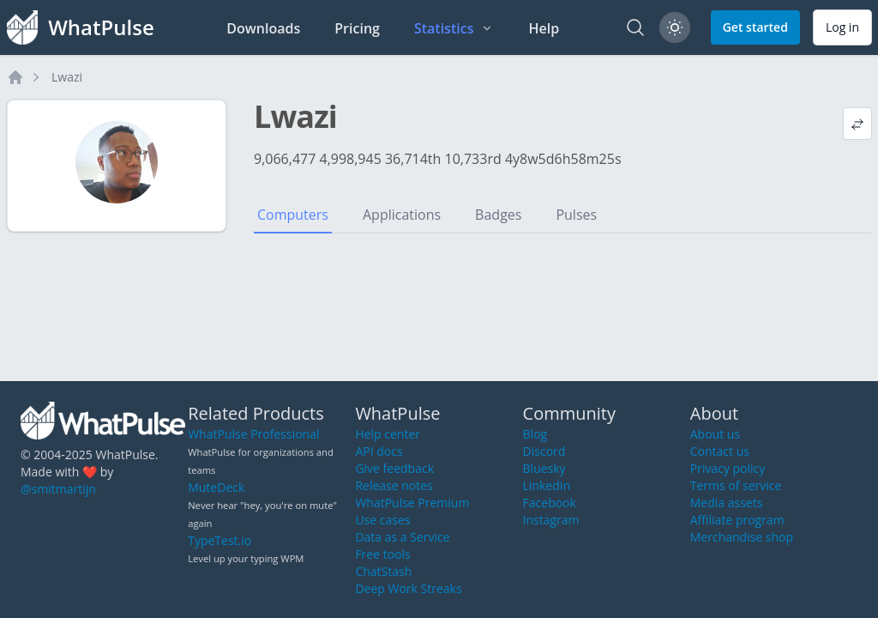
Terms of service (736, 485)
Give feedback (394, 468)
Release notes (393, 485)
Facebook (549, 502)
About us (715, 434)
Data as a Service (402, 537)
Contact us (719, 451)
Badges (498, 214)
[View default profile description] (857, 123)
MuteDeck (216, 487)
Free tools (382, 554)
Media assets (726, 502)
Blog (535, 434)
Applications (402, 214)
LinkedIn (547, 485)
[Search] (635, 27)
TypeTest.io (219, 540)
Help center (387, 434)
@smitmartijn (58, 489)
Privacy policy (728, 468)
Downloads (263, 28)
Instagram (551, 520)
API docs (378, 451)
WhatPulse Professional (253, 434)
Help (543, 28)
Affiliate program (737, 520)
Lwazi (66, 77)
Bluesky (544, 468)
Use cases (382, 520)
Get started (755, 27)
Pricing (357, 28)
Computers (292, 214)
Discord (544, 451)
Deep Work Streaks (408, 588)
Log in (842, 27)
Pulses (576, 214)
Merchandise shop (741, 537)
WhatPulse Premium (412, 502)
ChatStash (383, 571)
